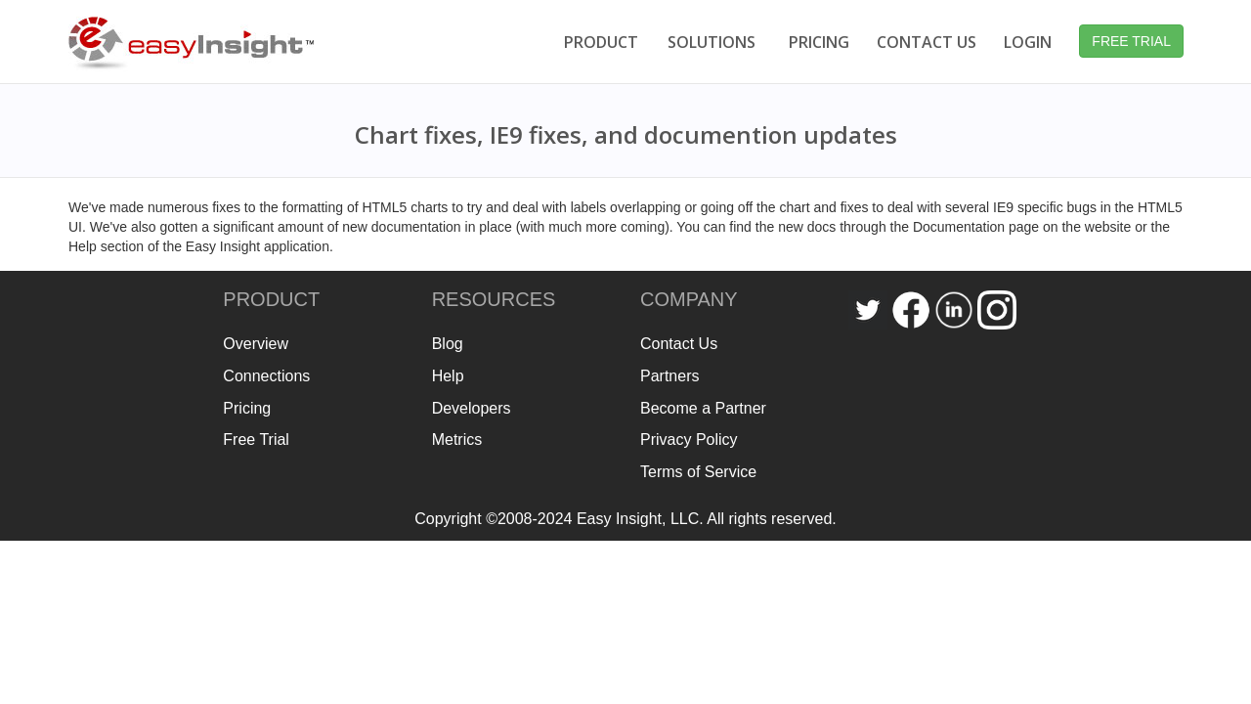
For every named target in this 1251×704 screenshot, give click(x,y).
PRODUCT (601, 42)
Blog (447, 343)
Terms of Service (698, 471)
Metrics (457, 439)
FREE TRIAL (1131, 41)
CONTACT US (926, 42)
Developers (471, 408)
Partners (669, 376)
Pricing (247, 408)
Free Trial (256, 439)
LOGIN (1028, 42)
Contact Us (678, 343)
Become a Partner (703, 408)
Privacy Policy (689, 439)
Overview (255, 343)
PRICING (819, 42)
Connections (266, 376)
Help (448, 376)
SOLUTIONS (711, 42)
